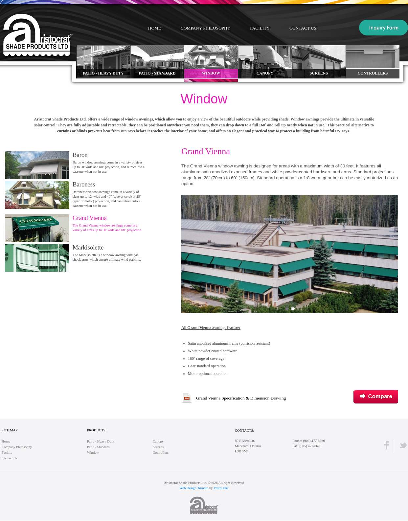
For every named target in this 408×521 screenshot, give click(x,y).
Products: (96, 430)
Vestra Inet (221, 488)
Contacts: (244, 430)
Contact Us (302, 28)
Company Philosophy (205, 28)
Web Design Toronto (193, 488)
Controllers (161, 452)
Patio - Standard (98, 447)
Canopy (158, 441)
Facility (260, 28)
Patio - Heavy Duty (100, 441)
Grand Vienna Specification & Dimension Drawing (241, 398)
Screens (158, 447)
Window (93, 452)
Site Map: (10, 430)
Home (154, 28)
